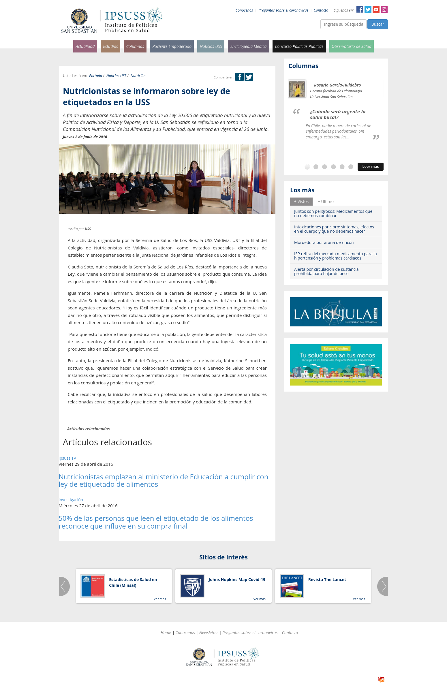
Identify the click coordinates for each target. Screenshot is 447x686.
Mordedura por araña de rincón (324, 242)
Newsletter (208, 632)
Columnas (135, 46)
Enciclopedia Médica (248, 46)
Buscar (377, 24)
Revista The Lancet (327, 579)
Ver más (160, 599)
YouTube (376, 9)
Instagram (384, 9)
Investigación (71, 499)
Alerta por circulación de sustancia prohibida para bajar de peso (326, 271)
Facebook (359, 9)
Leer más (370, 166)
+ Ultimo (326, 201)
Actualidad (85, 46)
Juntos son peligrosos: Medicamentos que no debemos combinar (333, 213)
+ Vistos (301, 201)
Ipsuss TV (67, 458)
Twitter (368, 9)
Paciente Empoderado (171, 46)
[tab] (301, 202)
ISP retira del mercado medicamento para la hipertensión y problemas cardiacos (335, 256)
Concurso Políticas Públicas (299, 46)
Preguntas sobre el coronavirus (283, 10)
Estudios (110, 46)
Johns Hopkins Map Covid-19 (237, 579)
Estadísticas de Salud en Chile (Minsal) (133, 582)
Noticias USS (211, 46)
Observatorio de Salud (351, 46)
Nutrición (138, 75)
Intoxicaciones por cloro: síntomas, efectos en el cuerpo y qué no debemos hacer (334, 229)
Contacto (321, 10)
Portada (95, 75)
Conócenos (244, 10)
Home (166, 632)
